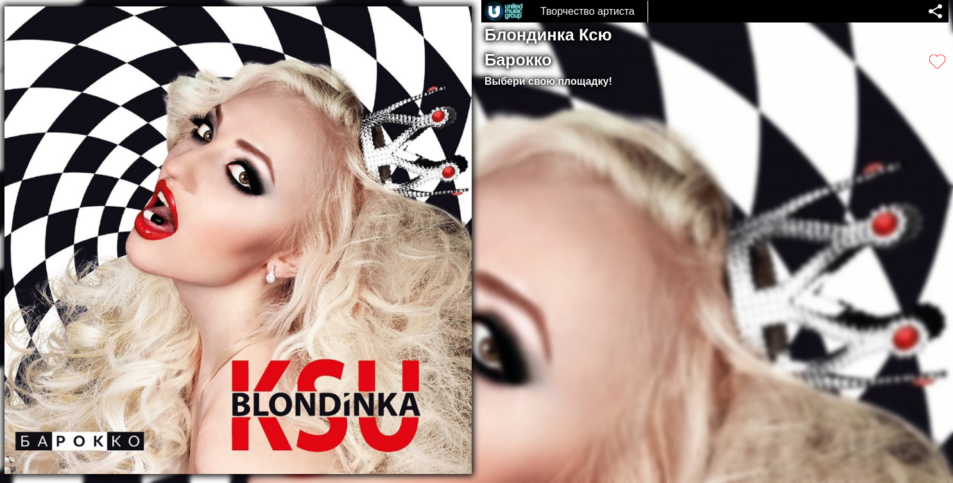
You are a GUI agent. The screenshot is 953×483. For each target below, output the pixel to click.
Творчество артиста (587, 11)
